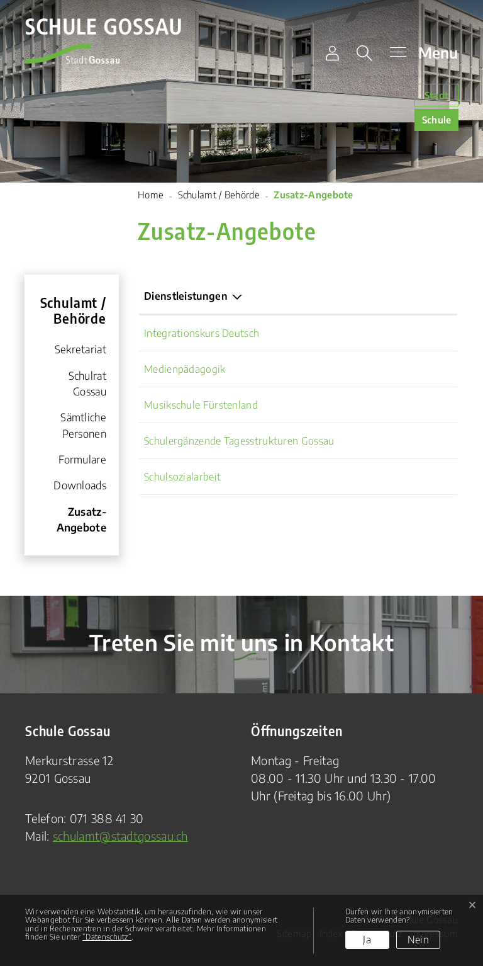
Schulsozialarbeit (182, 476)
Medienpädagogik (185, 369)
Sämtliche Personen (83, 425)
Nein (418, 939)
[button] (367, 53)
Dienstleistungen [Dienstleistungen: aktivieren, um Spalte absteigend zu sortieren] (186, 296)
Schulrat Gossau (87, 383)
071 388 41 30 (107, 818)
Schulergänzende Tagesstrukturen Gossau (239, 441)
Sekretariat (80, 349)
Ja (367, 939)
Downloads (79, 485)
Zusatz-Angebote (76, 523)
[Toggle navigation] (420, 53)
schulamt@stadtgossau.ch (120, 836)
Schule (437, 119)
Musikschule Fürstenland (201, 405)
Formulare (82, 459)
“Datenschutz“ (106, 936)
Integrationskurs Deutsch (201, 333)
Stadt (437, 95)
